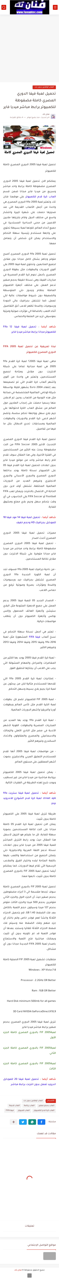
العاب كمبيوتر (24, 1111)
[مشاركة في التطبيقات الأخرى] (13, 1122)
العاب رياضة (29, 1106)
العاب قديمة (14, 1106)
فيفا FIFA (10, 1111)
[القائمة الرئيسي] (55, 7)
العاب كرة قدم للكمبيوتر (44, 1111)
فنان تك (18, 1270)
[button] (41, 1122)
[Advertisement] (29, 47)
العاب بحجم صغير (46, 1106)
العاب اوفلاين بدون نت (44, 87)
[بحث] (3, 7)
